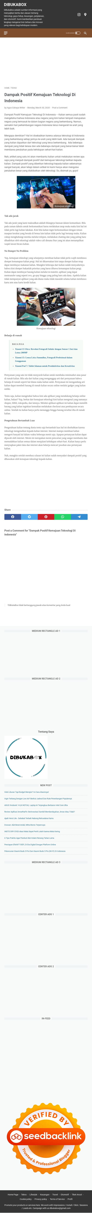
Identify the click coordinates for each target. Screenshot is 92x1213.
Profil (70, 1199)
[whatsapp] (62, 516)
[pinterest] (46, 516)
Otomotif (65, 1195)
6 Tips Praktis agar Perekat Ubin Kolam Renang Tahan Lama (29, 838)
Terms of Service (57, 1199)
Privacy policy (41, 1199)
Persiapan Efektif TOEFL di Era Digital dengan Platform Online (30, 844)
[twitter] (29, 516)
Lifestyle (33, 1195)
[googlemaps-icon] (84, 13)
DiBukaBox (15, 3)
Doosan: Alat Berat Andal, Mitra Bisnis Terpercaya (24, 825)
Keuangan (44, 1195)
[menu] (7, 31)
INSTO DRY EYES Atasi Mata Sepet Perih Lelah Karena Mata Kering (32, 831)
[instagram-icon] (78, 13)
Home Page (13, 1195)
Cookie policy (26, 1199)
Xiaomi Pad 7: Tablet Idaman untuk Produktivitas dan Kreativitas (45, 365)
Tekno (24, 1195)
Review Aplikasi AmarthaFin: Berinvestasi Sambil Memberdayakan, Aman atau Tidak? (39, 812)
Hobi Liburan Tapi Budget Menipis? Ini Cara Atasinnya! (26, 792)
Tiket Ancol (77, 1195)
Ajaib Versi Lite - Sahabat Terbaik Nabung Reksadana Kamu (29, 818)
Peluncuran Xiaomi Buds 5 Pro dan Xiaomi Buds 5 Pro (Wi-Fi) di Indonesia (34, 851)
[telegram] (79, 516)
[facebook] (12, 516)
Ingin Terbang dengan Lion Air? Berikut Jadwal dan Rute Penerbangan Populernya (38, 798)
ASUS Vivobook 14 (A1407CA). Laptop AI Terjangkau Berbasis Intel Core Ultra (36, 805)
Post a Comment (59, 106)
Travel (55, 1195)
